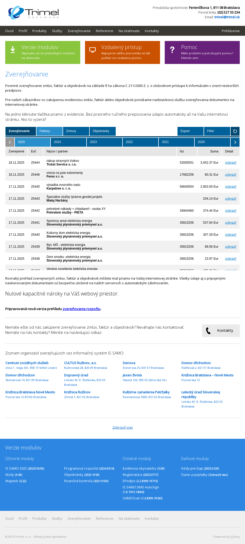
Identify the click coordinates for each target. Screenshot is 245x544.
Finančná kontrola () (86, 480)
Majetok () (15, 480)
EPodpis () (140, 480)
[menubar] (84, 30)
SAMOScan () (142, 498)
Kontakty (152, 30)
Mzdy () (13, 474)
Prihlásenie (231, 30)
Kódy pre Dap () (200, 468)
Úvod (9, 30)
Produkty (39, 30)
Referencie (104, 30)
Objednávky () (81, 474)
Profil (23, 30)
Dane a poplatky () (204, 474)
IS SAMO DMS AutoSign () (141, 489)
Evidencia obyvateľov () (143, 468)
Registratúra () (140, 474)
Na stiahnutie (129, 30)
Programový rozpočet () (89, 468)
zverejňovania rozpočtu (81, 308)
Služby (57, 30)
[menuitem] (12, 30)
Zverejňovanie (79, 30)
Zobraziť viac (122, 427)
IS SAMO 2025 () (24, 468)
